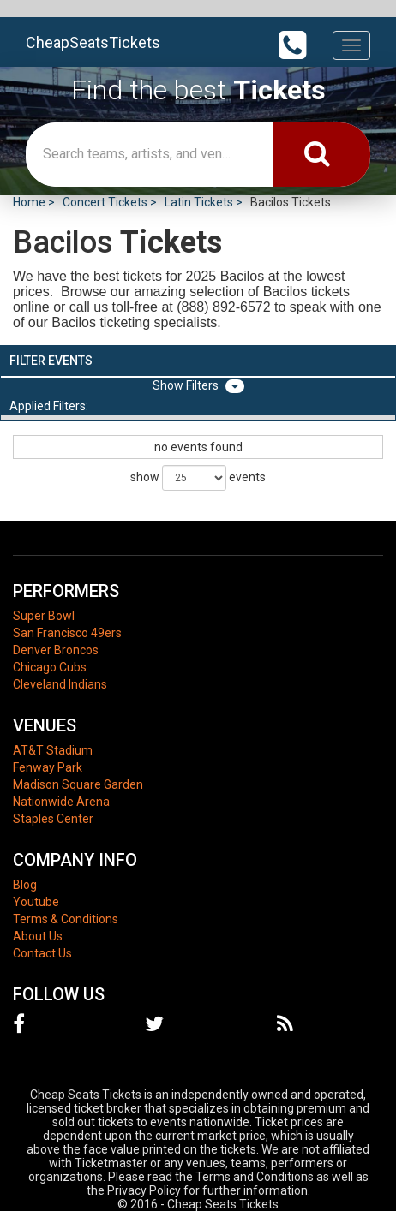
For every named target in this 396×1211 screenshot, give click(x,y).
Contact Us (42, 953)
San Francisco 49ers (67, 633)
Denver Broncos (56, 650)
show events (198, 478)
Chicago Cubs (50, 667)
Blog (25, 885)
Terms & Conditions (65, 919)
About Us (38, 936)
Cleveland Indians (60, 684)
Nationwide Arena (61, 801)
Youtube (36, 902)
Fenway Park (47, 767)
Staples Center (53, 819)
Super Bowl (44, 616)
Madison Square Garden (78, 784)
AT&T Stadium (53, 750)
